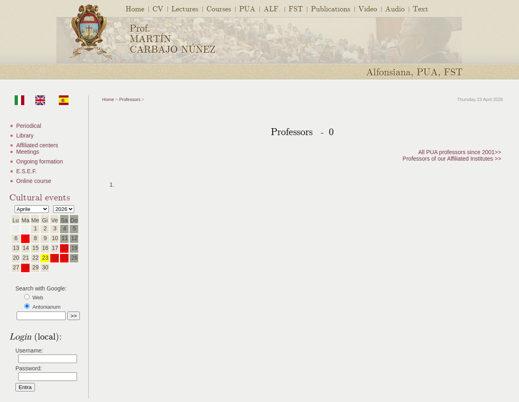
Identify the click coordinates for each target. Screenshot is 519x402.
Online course (33, 181)
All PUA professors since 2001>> (460, 152)
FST (296, 8)
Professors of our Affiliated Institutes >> (452, 158)
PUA (247, 8)
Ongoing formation (39, 161)
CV (157, 8)
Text (420, 8)
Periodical (28, 126)
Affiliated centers (37, 145)
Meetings (27, 151)
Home (135, 8)
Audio (395, 8)
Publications (330, 8)
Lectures (185, 8)
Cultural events (39, 196)
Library (25, 135)
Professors (130, 99)
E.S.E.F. (26, 171)
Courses (218, 8)
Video (367, 8)
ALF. (272, 8)
